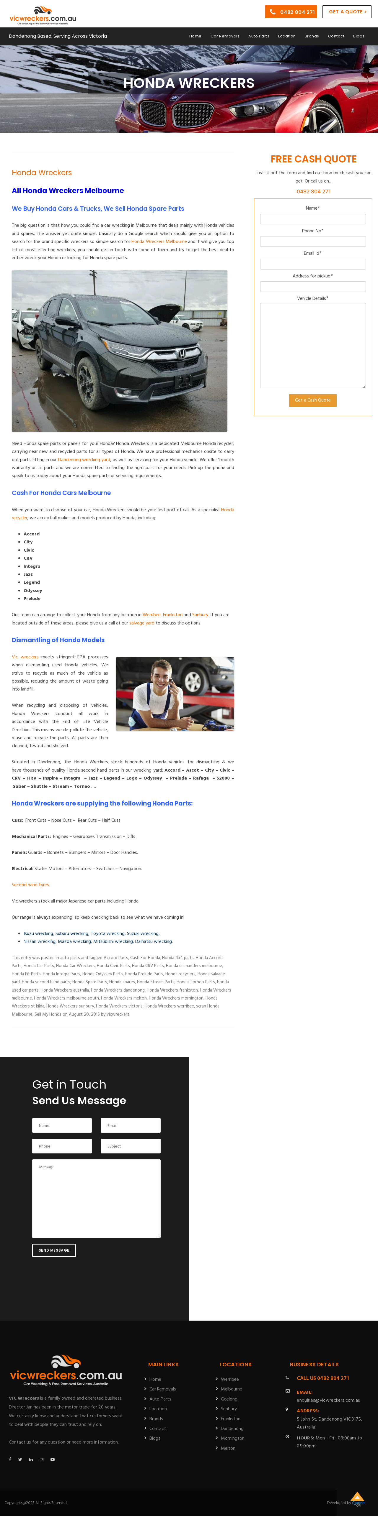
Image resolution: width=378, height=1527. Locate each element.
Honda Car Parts (39, 965)
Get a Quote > (348, 11)
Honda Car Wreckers (75, 965)
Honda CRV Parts (148, 965)
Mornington (233, 1438)
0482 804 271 (292, 12)
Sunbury (200, 615)
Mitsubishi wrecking (113, 942)
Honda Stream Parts (156, 982)
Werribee (152, 615)
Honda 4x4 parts (178, 957)
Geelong (229, 1399)
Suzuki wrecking (143, 934)
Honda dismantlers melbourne (194, 965)
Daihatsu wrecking (153, 942)
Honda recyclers (180, 974)
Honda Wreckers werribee (169, 1006)
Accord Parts (116, 957)
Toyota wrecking (108, 934)
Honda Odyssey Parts (102, 974)
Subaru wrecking (72, 934)
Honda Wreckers (42, 172)
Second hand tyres (30, 885)
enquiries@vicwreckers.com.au (328, 1396)
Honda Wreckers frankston (172, 990)
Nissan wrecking (40, 942)
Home (195, 36)
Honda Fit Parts (26, 974)
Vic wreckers (25, 657)
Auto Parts (258, 36)
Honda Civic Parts (113, 965)
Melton (228, 1448)
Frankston (173, 615)
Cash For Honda (145, 957)
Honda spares (122, 982)
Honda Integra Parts (61, 974)
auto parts (70, 957)
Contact (336, 36)
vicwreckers (118, 1014)
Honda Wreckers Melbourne (159, 242)
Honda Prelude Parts (144, 974)
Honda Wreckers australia (65, 990)
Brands (312, 36)
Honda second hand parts (46, 982)
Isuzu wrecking (38, 934)
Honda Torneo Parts (196, 982)
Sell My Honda (48, 1014)
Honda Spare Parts (89, 982)
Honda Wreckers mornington (176, 998)
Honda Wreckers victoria (119, 1006)
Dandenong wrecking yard (84, 460)
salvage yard (141, 623)
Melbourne (231, 1389)
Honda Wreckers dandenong (118, 990)
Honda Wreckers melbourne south (66, 998)
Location (287, 36)
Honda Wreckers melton (124, 998)
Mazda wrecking (74, 942)
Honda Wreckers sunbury (70, 1006)
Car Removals (225, 36)
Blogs (359, 36)
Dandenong (232, 1429)
